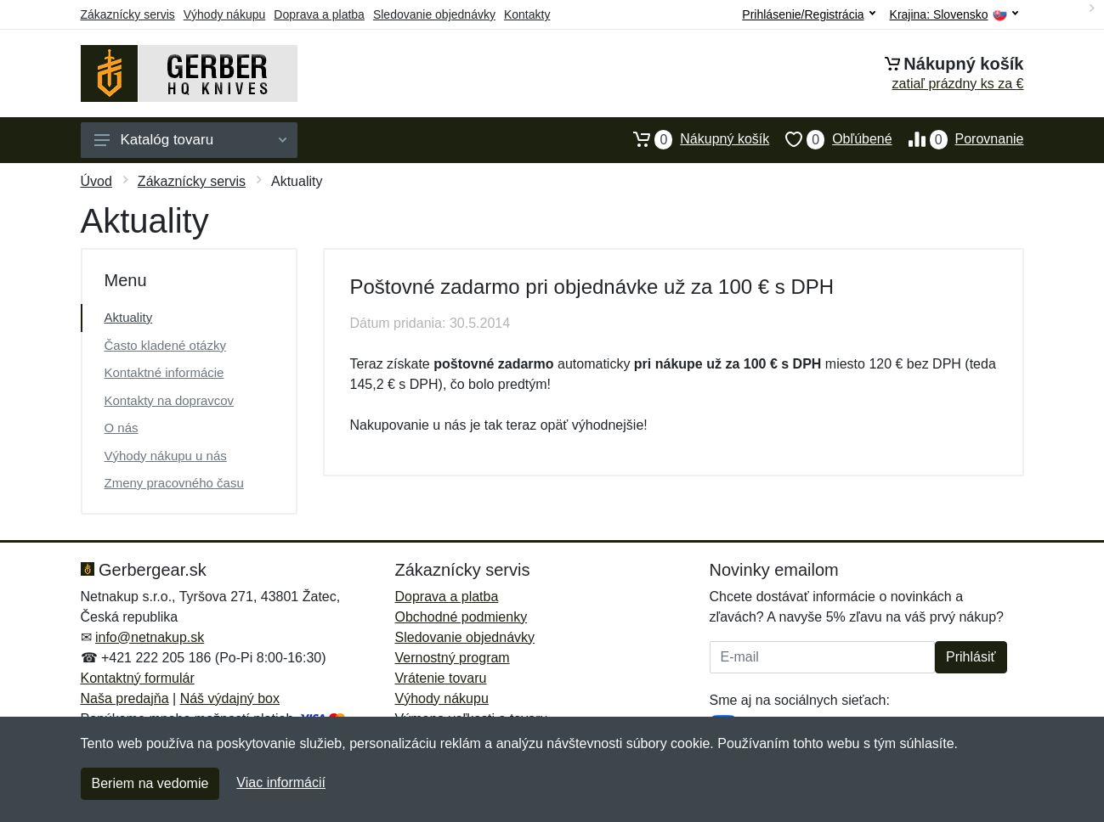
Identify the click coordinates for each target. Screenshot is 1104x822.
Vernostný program (452, 657)
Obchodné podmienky (461, 617)
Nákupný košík (693, 139)
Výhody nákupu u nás (166, 455)
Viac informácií (281, 782)
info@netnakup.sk (149, 637)
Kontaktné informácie (164, 372)
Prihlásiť (970, 657)
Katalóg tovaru (190, 140)
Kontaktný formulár (138, 678)
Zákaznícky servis (128, 14)
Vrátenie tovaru (441, 678)
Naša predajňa (125, 698)
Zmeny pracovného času (174, 483)
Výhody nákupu (225, 14)
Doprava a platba (319, 14)
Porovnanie (958, 139)
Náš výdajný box (230, 698)
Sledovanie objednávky (434, 14)
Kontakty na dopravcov (170, 400)
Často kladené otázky (165, 345)
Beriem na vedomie (150, 783)
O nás (122, 427)
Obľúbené (830, 139)
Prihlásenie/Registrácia (808, 14)
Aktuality (129, 317)
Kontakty (527, 14)
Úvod (96, 181)
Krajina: (954, 14)
